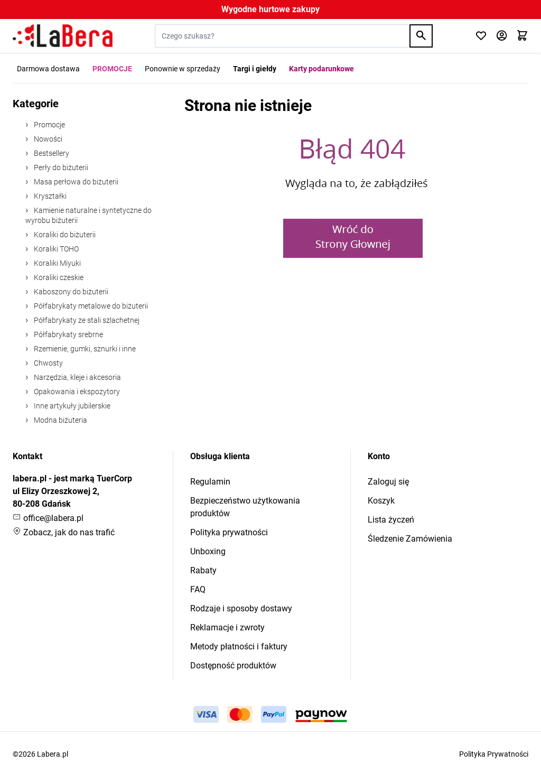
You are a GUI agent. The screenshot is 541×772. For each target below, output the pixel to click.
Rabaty (203, 570)
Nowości (47, 139)
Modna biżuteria (59, 420)
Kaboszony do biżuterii (70, 291)
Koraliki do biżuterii (64, 234)
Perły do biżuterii (60, 167)
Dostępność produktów (233, 666)
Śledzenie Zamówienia (410, 539)
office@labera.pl (48, 518)
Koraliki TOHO (55, 249)
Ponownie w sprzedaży (182, 68)
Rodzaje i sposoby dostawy (241, 608)
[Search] (421, 36)
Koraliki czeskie (57, 277)
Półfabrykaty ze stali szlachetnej (85, 320)
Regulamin (210, 482)
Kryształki (49, 196)
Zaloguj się (388, 482)
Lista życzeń (391, 520)
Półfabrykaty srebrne (67, 334)
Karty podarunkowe (321, 68)
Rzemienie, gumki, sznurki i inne (84, 349)
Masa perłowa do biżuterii (75, 182)
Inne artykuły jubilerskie (71, 406)
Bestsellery (50, 153)
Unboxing (208, 551)
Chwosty (47, 363)
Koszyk (381, 501)
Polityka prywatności (229, 532)
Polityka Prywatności (493, 754)
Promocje (48, 124)
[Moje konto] (502, 36)
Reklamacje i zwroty (227, 627)
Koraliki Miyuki (56, 263)
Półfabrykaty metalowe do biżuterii (90, 306)
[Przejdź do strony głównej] (63, 36)
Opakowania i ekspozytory (76, 391)
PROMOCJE (112, 68)
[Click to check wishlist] (481, 36)
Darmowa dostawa (48, 68)
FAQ (198, 589)
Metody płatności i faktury (238, 646)
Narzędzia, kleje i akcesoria (76, 377)
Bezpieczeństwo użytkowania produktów (245, 507)
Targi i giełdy (254, 68)
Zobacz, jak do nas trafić (64, 532)
